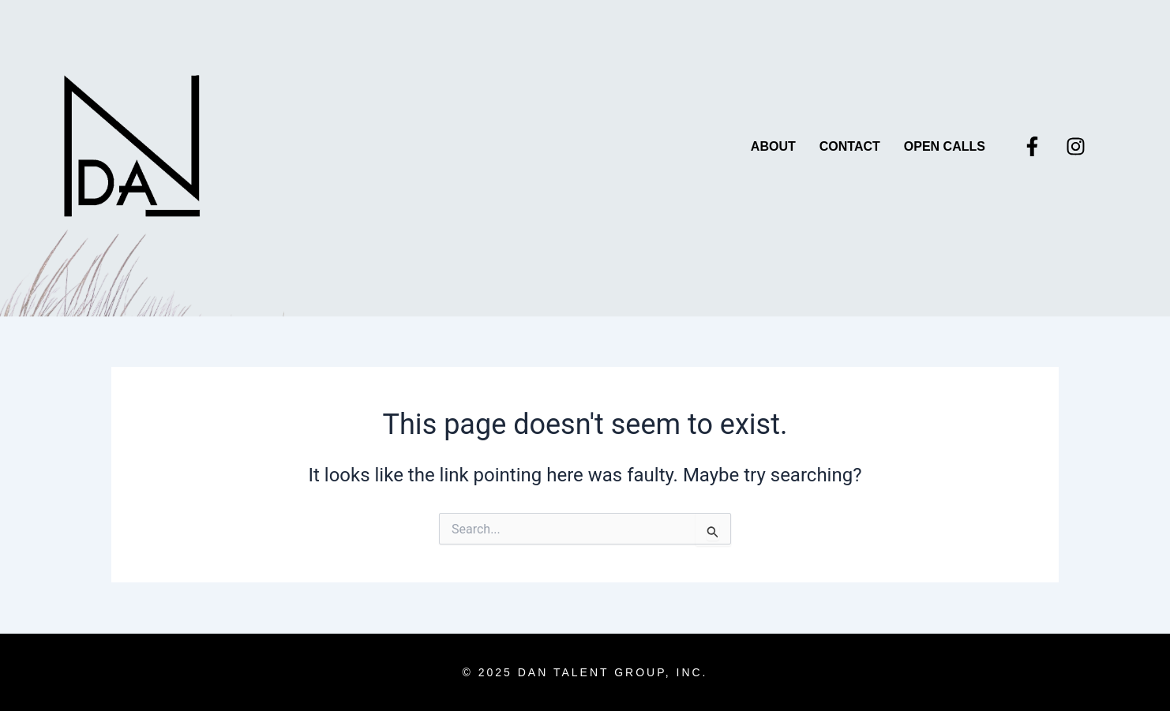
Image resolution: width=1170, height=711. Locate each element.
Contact (849, 146)
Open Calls (944, 146)
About (773, 146)
